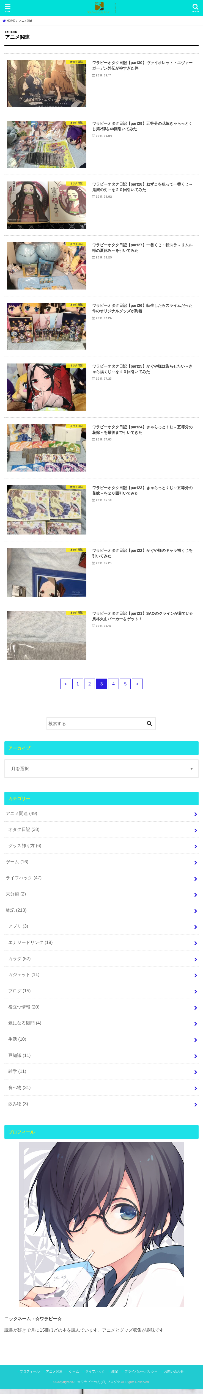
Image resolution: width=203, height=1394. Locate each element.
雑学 (17, 1076)
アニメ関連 (21, 818)
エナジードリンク (30, 947)
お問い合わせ (174, 1376)
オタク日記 (24, 834)
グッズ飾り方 (25, 850)
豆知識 (19, 1059)
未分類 (16, 898)
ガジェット (24, 979)
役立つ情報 (24, 1011)
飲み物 (18, 1108)
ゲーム (17, 866)
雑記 (16, 914)
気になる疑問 (25, 1027)
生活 (17, 1043)
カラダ (19, 963)
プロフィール (30, 1376)
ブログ (19, 995)
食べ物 (19, 1092)
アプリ (18, 931)
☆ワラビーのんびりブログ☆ (98, 1386)
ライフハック (24, 882)
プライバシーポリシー (141, 1376)
